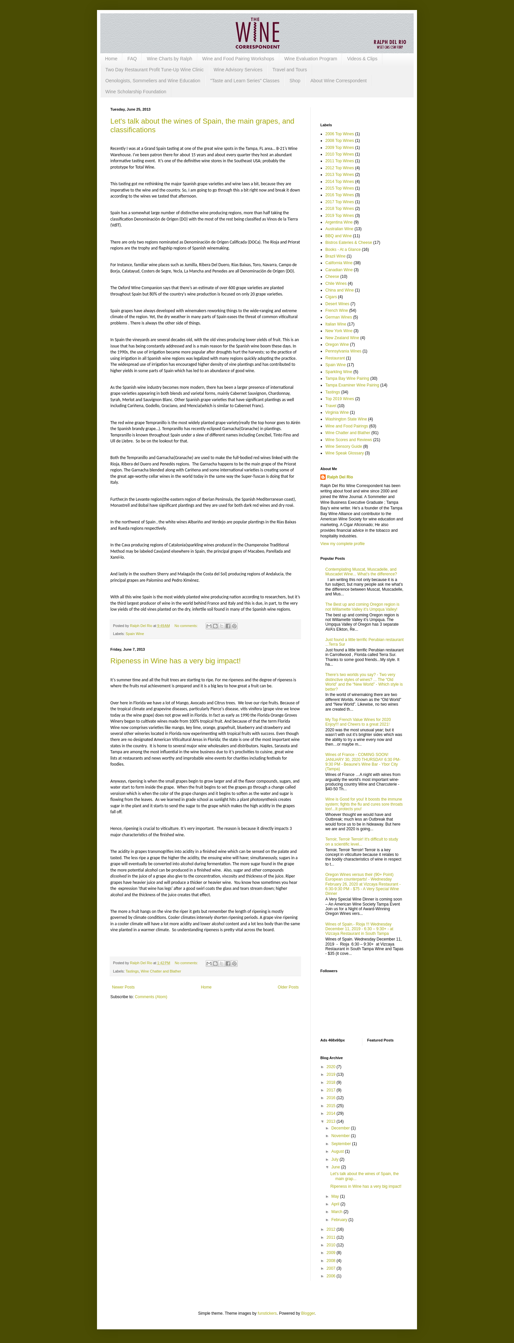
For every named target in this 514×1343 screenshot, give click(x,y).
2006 (332, 1276)
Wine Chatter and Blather (161, 971)
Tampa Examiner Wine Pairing (352, 385)
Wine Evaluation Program (310, 58)
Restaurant (335, 358)
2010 (332, 1245)
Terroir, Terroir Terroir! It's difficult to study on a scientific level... (361, 841)
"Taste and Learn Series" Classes (245, 80)
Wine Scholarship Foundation (135, 91)
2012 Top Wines (339, 168)
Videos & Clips (362, 58)
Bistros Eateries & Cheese (348, 242)
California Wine (338, 263)
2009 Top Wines (339, 147)
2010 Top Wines (339, 154)
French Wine (336, 310)
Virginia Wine (337, 412)
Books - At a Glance (343, 249)
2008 (332, 1260)
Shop (294, 80)
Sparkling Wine (338, 371)
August (338, 1151)
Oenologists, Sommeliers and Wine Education (152, 80)
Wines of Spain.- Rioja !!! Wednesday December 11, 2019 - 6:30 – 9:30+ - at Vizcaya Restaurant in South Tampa (359, 929)
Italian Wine (335, 324)
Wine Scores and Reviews (348, 439)
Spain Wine (135, 634)
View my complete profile (342, 543)
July (335, 1159)
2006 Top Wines (339, 134)
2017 (332, 1090)
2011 (332, 1237)
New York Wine (338, 331)
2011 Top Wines (339, 161)
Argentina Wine (339, 222)
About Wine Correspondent (338, 80)
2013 (332, 1121)
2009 (332, 1252)
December (341, 1128)
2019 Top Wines (339, 215)
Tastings (132, 971)
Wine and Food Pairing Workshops (238, 58)
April (335, 1204)
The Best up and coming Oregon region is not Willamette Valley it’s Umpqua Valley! (362, 606)
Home (111, 58)
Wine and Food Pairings (346, 426)
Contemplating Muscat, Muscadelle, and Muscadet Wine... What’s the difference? (361, 571)
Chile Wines (336, 283)
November (341, 1135)
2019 (332, 1074)
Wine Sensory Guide (343, 446)
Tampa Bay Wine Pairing (347, 378)
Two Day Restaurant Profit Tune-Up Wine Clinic (154, 69)
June (336, 1167)
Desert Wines (337, 304)
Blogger (308, 1313)
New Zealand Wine (342, 338)
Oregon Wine (337, 344)
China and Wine (339, 290)
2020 (332, 1066)
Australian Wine (339, 229)
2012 (332, 1229)
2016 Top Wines (339, 195)
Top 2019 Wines (339, 398)
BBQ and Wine (338, 236)
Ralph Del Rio (340, 477)
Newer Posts (123, 987)
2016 (332, 1097)
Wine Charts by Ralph (169, 58)
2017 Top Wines (339, 202)
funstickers (267, 1313)
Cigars (331, 297)
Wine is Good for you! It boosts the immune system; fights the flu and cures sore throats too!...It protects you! (364, 804)
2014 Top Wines (339, 181)
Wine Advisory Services (238, 69)
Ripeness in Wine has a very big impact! (175, 661)
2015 (332, 1105)
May (335, 1196)
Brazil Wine (335, 256)
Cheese (332, 276)
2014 (332, 1113)
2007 (332, 1268)
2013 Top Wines (339, 174)
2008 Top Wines (339, 140)
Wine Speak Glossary (344, 453)
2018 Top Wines (339, 208)
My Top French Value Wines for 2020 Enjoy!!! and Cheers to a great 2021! (358, 722)
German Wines (338, 317)
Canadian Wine (339, 270)
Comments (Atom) (151, 997)
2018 (332, 1082)
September (341, 1143)
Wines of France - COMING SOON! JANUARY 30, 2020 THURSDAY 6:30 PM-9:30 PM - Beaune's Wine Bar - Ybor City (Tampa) (363, 761)
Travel (330, 405)
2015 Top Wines (339, 188)
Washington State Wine (346, 419)
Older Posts (288, 987)
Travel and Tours (289, 69)
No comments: (187, 626)
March (337, 1211)
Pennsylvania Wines (343, 351)
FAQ (132, 58)
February (339, 1219)
